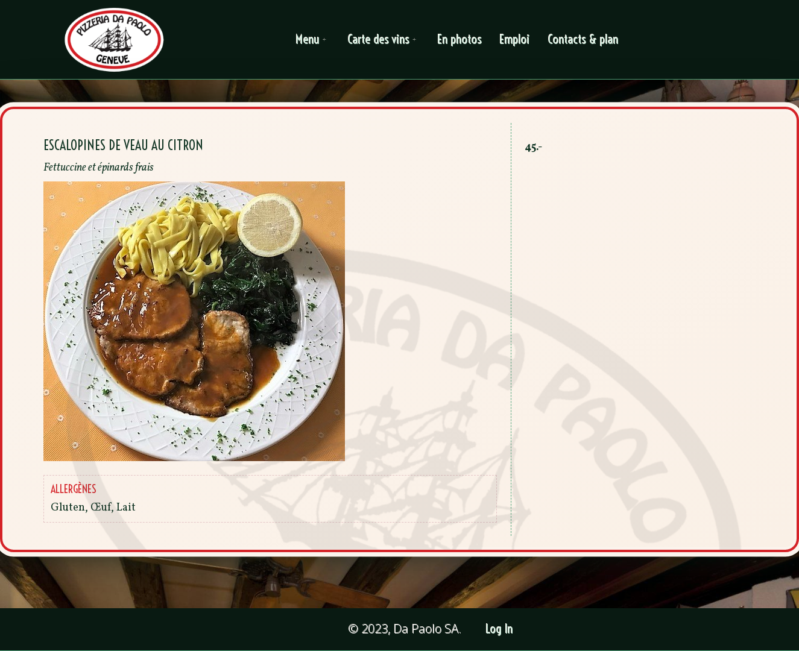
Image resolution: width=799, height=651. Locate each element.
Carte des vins (384, 39)
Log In (499, 629)
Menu (313, 39)
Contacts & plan (583, 39)
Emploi (515, 39)
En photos (460, 39)
